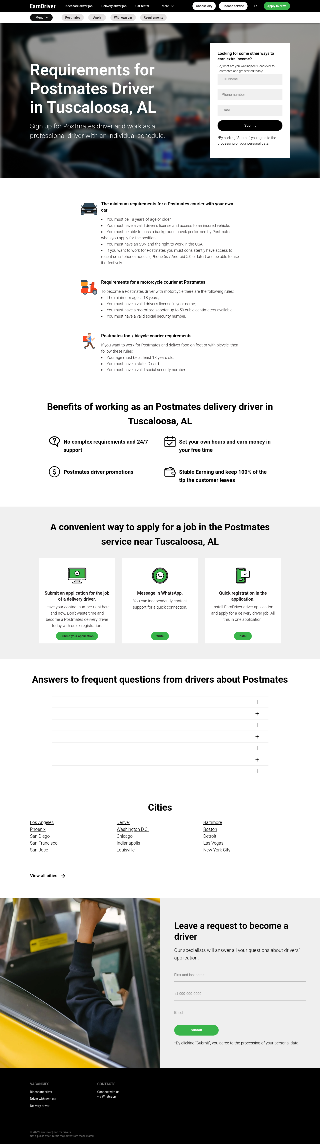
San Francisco (44, 843)
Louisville (126, 850)
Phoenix (38, 829)
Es (255, 6)
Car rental (142, 6)
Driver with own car (43, 1099)
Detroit (209, 836)
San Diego (40, 836)
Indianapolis (128, 843)
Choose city (204, 6)
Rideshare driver (41, 1092)
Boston (210, 829)
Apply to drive (276, 6)
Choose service (233, 6)
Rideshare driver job (78, 6)
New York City (216, 850)
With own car (123, 17)
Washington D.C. (133, 829)
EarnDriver (43, 6)
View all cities (43, 875)
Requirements (153, 17)
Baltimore (212, 822)
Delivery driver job (113, 6)
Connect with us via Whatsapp (108, 1094)
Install (243, 636)
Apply (97, 17)
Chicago (125, 836)
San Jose (39, 850)
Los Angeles (42, 822)
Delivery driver (39, 1106)
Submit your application (77, 636)
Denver (123, 822)
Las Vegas (213, 843)
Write (160, 636)
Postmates (72, 17)
